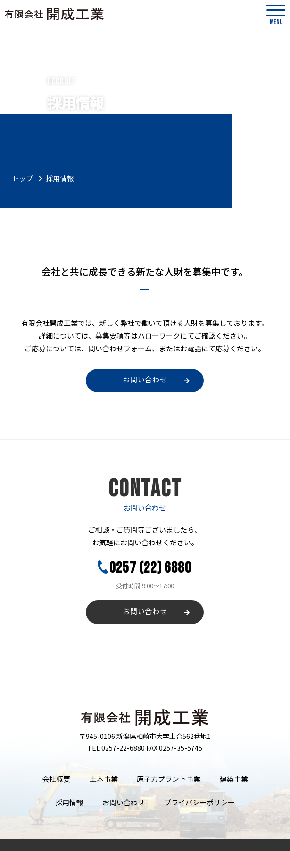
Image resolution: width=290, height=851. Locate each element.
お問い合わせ (145, 380)
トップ (22, 178)
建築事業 (202, 774)
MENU (275, 15)
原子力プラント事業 (145, 774)
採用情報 (241, 774)
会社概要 (49, 774)
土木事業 (88, 774)
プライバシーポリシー (171, 789)
